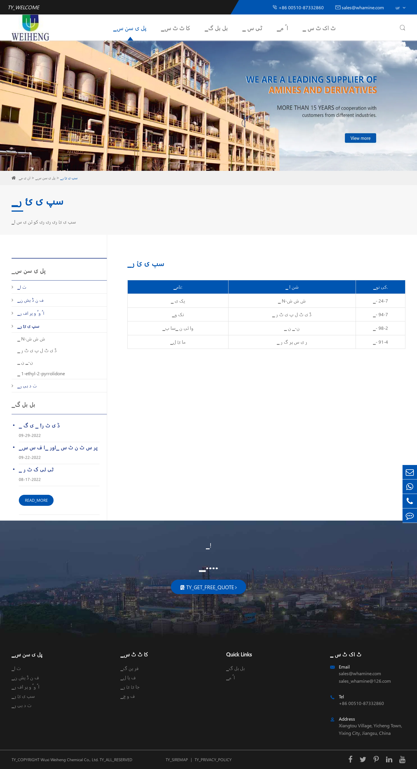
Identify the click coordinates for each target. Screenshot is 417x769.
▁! (208, 545)
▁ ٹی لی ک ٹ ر (36, 469)
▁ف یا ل (128, 677)
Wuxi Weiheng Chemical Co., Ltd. (69, 759)
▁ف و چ (127, 696)
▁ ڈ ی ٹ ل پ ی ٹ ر (37, 350)
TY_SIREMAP (177, 759)
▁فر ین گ (129, 668)
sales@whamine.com (359, 7)
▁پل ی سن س (130, 27)
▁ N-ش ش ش (31, 339)
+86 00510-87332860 (298, 7)
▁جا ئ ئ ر (129, 687)
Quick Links (239, 654)
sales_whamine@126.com (365, 681)
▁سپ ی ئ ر (69, 178)
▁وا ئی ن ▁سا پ (177, 328)
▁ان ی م (24, 178)
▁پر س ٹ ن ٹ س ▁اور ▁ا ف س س (58, 447)
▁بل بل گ (216, 27)
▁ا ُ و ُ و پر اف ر (30, 313)
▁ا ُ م (282, 27)
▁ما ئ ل (178, 342)
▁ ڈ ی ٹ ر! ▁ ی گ (39, 425)
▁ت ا (21, 287)
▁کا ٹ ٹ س (175, 27)
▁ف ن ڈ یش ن (30, 300)
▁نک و (178, 314)
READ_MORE (36, 500)
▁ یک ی (178, 301)
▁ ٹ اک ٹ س (319, 27)
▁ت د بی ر (27, 386)
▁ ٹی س (252, 27)
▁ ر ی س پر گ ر (292, 342)
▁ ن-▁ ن (25, 362)
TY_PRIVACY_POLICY (213, 759)
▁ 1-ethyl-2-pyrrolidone (41, 373)
